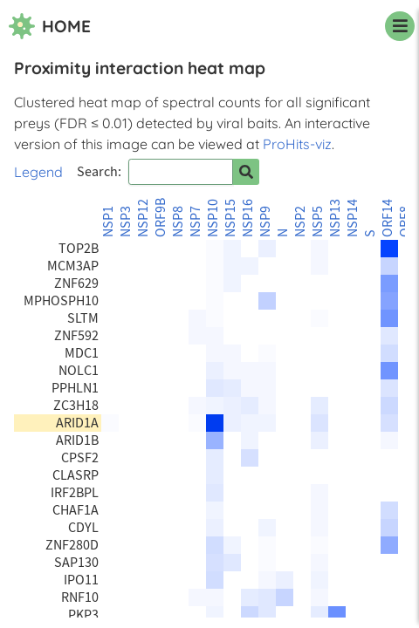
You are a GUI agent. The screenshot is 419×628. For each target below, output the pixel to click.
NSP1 (108, 221)
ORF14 (387, 218)
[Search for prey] (246, 172)
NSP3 (125, 221)
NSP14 (352, 218)
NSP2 (300, 221)
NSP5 (317, 221)
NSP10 (213, 218)
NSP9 (265, 221)
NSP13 (335, 218)
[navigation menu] (400, 26)
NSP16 (248, 218)
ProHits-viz (297, 144)
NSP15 (230, 218)
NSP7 (195, 221)
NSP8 (178, 221)
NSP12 (143, 218)
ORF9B (160, 217)
